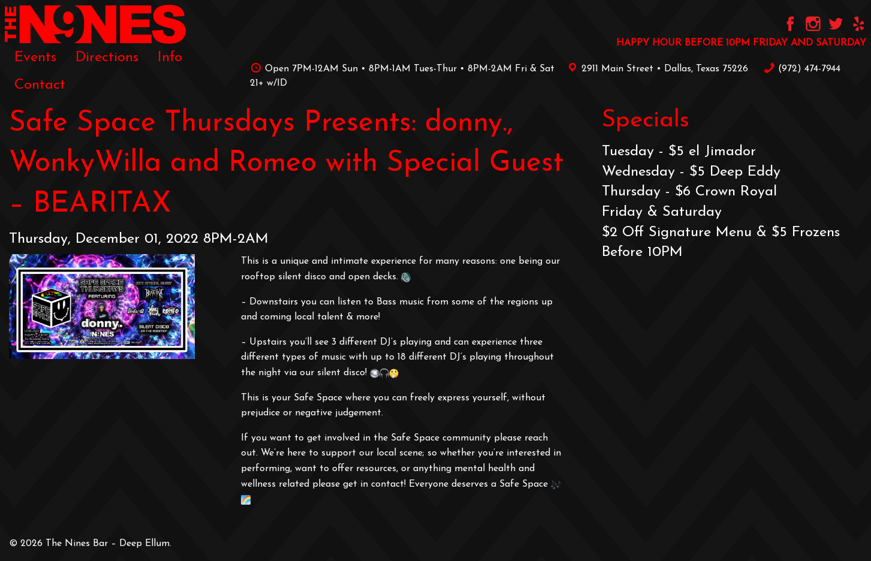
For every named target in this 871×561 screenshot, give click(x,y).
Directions (107, 57)
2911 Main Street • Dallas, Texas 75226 (655, 69)
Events (35, 57)
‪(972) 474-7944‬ (801, 69)
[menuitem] (35, 57)
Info (170, 57)
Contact (39, 85)
